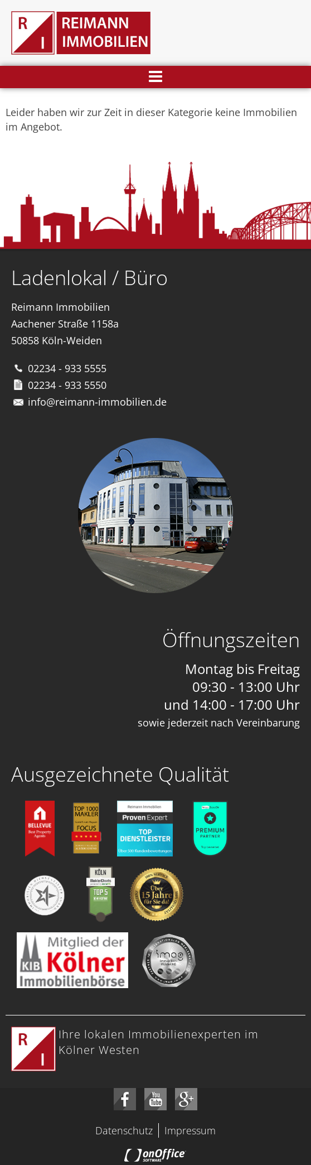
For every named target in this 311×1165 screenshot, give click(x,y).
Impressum (190, 1130)
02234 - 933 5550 (67, 385)
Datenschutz (124, 1130)
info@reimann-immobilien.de (97, 401)
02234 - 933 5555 (67, 368)
